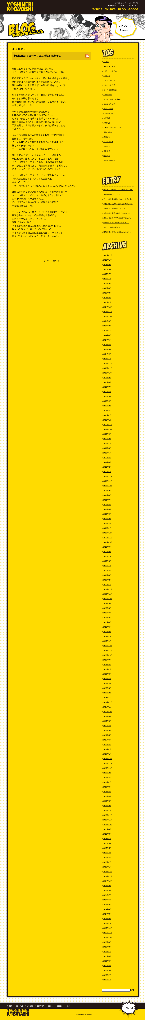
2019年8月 (107, 608)
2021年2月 (107, 523)
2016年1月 (107, 810)
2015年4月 (107, 853)
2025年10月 (107, 260)
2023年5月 (107, 396)
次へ (54, 261)
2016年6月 (107, 787)
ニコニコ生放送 (109, 104)
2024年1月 (107, 359)
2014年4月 (107, 909)
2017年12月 (107, 702)
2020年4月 (107, 571)
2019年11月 (107, 594)
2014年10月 (107, 881)
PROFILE (19, 1006)
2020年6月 (107, 561)
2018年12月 (107, 646)
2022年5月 (107, 453)
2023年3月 (107, 406)
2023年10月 (107, 373)
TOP (10, 1006)
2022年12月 (107, 420)
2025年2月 (107, 298)
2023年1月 (107, 415)
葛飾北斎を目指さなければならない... (117, 232)
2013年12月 (107, 928)
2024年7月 (107, 331)
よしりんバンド (109, 81)
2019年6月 (107, 618)
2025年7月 (107, 274)
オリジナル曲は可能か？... (113, 227)
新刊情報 (106, 137)
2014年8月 (107, 890)
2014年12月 (107, 872)
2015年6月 (107, 843)
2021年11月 (107, 481)
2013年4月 (107, 966)
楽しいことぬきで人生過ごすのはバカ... (118, 218)
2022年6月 (107, 448)
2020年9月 (107, 547)
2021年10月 (107, 486)
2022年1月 (107, 472)
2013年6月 (107, 956)
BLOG (50, 1006)
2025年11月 (107, 255)
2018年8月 (107, 665)
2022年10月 (107, 429)
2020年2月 (107, 580)
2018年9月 (107, 660)
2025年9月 (107, 265)
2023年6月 (107, 392)
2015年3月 (107, 858)
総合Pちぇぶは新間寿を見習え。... (116, 223)
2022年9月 (107, 434)
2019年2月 (107, 636)
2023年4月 (107, 401)
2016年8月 (107, 778)
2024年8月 (107, 326)
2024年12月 (107, 307)
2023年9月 (107, 378)
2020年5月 (107, 566)
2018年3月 (107, 688)
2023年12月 (107, 363)
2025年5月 (107, 284)
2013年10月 (107, 937)
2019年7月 (107, 613)
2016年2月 (107, 806)
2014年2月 (107, 919)
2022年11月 (107, 425)
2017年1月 (107, 754)
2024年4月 (107, 345)
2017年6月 (107, 730)
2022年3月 (107, 462)
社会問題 (106, 156)
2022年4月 (107, 458)
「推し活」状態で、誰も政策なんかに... (118, 204)
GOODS (59, 1006)
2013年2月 (107, 975)
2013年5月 (107, 961)
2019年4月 (107, 627)
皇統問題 (106, 151)
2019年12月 (107, 589)
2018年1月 (107, 698)
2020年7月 (107, 556)
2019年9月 (107, 603)
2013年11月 (107, 933)
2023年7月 (107, 387)
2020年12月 (107, 533)
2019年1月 (107, 641)
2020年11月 (107, 538)
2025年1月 (107, 302)
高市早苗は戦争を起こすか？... (114, 209)
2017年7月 (107, 726)
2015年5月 (107, 848)
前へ (48, 261)
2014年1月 (107, 923)
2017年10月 (107, 712)
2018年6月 (107, 674)
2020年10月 (107, 542)
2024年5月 (107, 340)
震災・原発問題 (109, 160)
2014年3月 (107, 914)
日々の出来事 (108, 142)
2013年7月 (107, 952)
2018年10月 (107, 655)
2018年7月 (107, 669)
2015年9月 (107, 829)
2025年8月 (107, 269)
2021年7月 (107, 500)
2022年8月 (107, 439)
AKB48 (106, 62)
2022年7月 (107, 443)
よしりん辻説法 (109, 85)
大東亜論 (106, 118)
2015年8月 (107, 834)
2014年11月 (107, 876)
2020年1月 (107, 585)
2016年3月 (107, 801)
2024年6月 (107, 335)
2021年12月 (107, 476)
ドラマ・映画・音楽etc (112, 99)
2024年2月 (107, 354)
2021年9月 (107, 491)
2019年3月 (107, 632)
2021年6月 (107, 505)
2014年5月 (107, 905)
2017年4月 (107, 740)
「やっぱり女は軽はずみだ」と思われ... (118, 199)
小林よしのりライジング (112, 128)
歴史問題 (106, 146)
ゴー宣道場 (107, 95)
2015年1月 (107, 867)
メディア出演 (108, 109)
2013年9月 (107, 942)
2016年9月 (107, 773)
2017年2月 (107, 749)
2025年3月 (107, 293)
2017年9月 (107, 716)
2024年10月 (107, 316)
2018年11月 (107, 650)
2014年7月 (107, 895)
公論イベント (108, 113)
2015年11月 (107, 820)
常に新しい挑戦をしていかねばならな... (118, 190)
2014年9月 (107, 886)
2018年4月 (107, 683)
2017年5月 (107, 735)
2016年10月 (107, 768)
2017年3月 (107, 745)
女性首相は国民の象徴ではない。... (116, 213)
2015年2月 (107, 862)
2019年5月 (107, 622)
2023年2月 (107, 411)
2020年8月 (107, 552)
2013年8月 (107, 947)
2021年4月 (107, 514)
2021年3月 (107, 519)
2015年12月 (107, 815)
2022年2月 (107, 467)
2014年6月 (107, 900)
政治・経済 (107, 132)
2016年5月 (107, 792)
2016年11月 (107, 763)
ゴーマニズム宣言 (110, 90)
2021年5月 (107, 509)
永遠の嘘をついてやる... (112, 194)
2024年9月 (107, 321)
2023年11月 (107, 368)
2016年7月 (107, 782)
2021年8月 (107, 495)
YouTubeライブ (109, 66)
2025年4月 (107, 288)
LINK (68, 1006)
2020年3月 (107, 575)
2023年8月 (107, 382)
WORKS (30, 1006)
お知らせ (106, 76)
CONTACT (40, 1006)
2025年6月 (107, 279)
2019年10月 (107, 599)
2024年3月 (107, 349)
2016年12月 (107, 759)
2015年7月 (107, 839)
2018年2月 (107, 693)
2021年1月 (107, 528)
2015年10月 (107, 825)
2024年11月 (107, 312)
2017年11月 (107, 707)
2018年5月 (107, 679)
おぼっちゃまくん (110, 71)
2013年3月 (107, 970)
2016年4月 (107, 796)
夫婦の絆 (106, 123)
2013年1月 (107, 980)
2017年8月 (107, 721)
